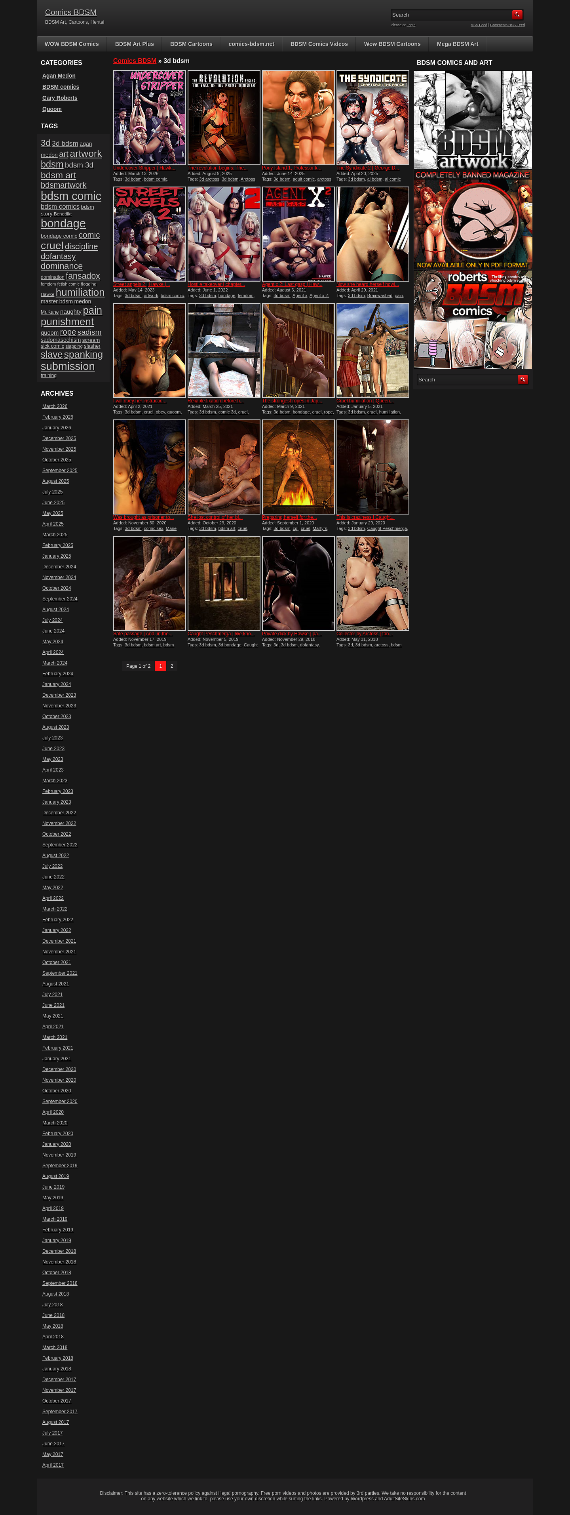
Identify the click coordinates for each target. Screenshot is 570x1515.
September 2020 (60, 1101)
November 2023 (59, 706)
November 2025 (59, 449)
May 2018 (52, 1326)
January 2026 (56, 428)
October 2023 (56, 716)
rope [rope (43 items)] (68, 332)
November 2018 (59, 1262)
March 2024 (54, 663)
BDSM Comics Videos (319, 44)
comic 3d (227, 412)
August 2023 (55, 727)
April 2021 (53, 1026)
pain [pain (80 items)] (92, 310)
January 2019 (56, 1240)
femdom (246, 295)
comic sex (153, 528)
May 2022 (52, 887)
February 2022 (57, 919)
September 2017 (60, 1411)
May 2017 (52, 1454)
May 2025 (52, 513)
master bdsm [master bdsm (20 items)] (57, 301)
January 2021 (56, 1058)
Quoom (52, 109)
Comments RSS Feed (507, 25)
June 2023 (53, 748)
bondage (227, 295)
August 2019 (55, 1176)
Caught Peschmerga (387, 528)
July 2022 (52, 866)
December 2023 (59, 695)
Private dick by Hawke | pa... (292, 633)
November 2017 (59, 1390)
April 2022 (53, 898)
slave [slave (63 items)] (52, 354)
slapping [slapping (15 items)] (74, 346)
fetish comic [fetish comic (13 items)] (68, 284)
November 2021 (59, 952)
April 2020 (53, 1112)
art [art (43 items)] (63, 154)
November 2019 (59, 1155)
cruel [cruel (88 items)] (52, 246)
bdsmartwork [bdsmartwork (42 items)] (64, 185)
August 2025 (55, 481)
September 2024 (60, 599)
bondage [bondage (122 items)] (63, 223)
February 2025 (57, 545)
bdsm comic (155, 179)
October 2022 (56, 834)
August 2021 (55, 984)
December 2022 (59, 813)
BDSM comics (60, 87)
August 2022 (55, 855)
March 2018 (54, 1347)
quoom (174, 412)
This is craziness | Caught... (365, 517)
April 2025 (53, 524)
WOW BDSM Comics (72, 44)
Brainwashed (380, 295)
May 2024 (52, 641)
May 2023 (52, 759)
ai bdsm (375, 179)
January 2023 (56, 802)
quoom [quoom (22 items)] (50, 333)
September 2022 (60, 845)
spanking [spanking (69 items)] (83, 354)
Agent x (300, 295)
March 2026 (54, 406)
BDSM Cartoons (191, 44)
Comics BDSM (71, 12)
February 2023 (57, 791)
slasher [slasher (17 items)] (92, 346)
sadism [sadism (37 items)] (90, 332)
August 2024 (55, 609)
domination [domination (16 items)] (53, 277)
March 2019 (54, 1219)
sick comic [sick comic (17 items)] (52, 346)
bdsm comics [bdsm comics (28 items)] (60, 206)
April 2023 (53, 770)
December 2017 (59, 1379)
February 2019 (57, 1230)
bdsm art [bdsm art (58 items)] (58, 175)
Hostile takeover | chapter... (216, 284)
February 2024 (57, 674)
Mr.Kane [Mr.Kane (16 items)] (50, 312)
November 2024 (59, 577)
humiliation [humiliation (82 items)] (80, 292)
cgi (295, 528)
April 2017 (53, 1465)
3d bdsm (133, 179)
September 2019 (60, 1165)
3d (276, 644)
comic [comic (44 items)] (89, 234)
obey (160, 412)
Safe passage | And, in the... (143, 633)
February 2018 (57, 1358)
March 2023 (54, 780)
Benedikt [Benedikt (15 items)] (63, 213)
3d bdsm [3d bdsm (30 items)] (65, 143)
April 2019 (53, 1208)
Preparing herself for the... (289, 517)
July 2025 (52, 492)
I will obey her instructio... (140, 401)
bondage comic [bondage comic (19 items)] (59, 236)
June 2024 (53, 631)
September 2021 (60, 973)
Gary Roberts (60, 98)
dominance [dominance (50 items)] (62, 266)
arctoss (324, 179)
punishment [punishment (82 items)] (67, 321)
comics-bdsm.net (251, 44)
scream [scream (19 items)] (91, 340)
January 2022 (56, 930)
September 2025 (60, 470)
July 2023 (52, 738)
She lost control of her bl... (215, 517)
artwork (151, 295)
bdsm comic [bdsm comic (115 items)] (71, 196)
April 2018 (53, 1337)
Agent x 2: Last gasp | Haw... (292, 284)
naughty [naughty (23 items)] (71, 311)
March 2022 (54, 909)
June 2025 (53, 502)
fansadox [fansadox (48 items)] (83, 276)
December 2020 (59, 1069)
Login (411, 25)
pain (399, 295)
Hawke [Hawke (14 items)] (47, 294)
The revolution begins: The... (218, 168)
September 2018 (60, 1283)
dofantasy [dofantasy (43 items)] (58, 256)
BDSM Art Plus (134, 44)
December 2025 (59, 438)
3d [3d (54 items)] (46, 143)
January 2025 (56, 556)
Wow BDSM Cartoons (392, 44)
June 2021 (53, 1005)
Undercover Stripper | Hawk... (144, 168)
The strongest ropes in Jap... (292, 401)
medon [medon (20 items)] (82, 301)
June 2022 (53, 877)
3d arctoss (209, 179)
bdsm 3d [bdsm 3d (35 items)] (79, 165)
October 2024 (56, 588)
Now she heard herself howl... (367, 284)
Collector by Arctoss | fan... (364, 633)
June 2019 (53, 1187)
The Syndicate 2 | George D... (367, 168)
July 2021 (52, 994)
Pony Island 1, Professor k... (291, 168)
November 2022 (59, 823)
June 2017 (53, 1443)
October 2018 (56, 1272)
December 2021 (59, 941)
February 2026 (57, 417)
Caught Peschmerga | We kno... (221, 633)
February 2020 (57, 1133)
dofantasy (309, 644)
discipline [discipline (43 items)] (81, 246)
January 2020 (56, 1144)
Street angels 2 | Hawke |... (141, 284)
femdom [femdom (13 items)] (48, 284)
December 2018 (59, 1251)
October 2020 (56, 1091)
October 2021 (56, 962)
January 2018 (56, 1369)
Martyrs (320, 528)
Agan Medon (59, 75)
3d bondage (229, 644)
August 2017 (55, 1422)
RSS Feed (479, 25)
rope (328, 412)
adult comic (304, 179)
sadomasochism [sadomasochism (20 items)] (61, 340)
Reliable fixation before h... (216, 401)
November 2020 (59, 1080)
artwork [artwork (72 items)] (86, 153)
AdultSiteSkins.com (404, 1499)
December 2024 (59, 567)
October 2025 (56, 460)
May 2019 (52, 1198)
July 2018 (52, 1304)
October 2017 (56, 1401)
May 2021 (52, 1016)
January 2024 (56, 684)
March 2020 (54, 1123)
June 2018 (53, 1315)
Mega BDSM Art (458, 44)
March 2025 (54, 534)
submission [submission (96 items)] (68, 366)
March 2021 (54, 1037)
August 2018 (55, 1294)
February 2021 (57, 1048)
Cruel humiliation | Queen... (365, 401)
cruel (149, 412)
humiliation (389, 412)
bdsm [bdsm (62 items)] (52, 164)
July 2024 (52, 620)
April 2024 (53, 652)
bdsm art (227, 528)
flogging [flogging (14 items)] (88, 284)
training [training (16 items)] (49, 375)
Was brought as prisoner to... (143, 517)
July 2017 (52, 1433)
